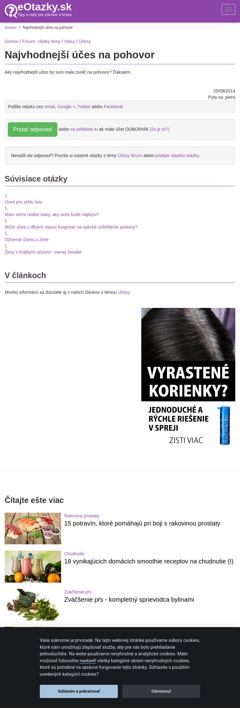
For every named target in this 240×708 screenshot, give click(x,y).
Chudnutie (74, 553)
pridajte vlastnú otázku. (177, 155)
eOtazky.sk (45, 7)
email (49, 106)
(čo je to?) (160, 129)
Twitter (84, 106)
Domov (11, 41)
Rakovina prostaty (81, 515)
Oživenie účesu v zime (27, 239)
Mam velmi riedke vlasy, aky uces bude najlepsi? (52, 214)
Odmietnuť (161, 691)
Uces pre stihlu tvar (23, 201)
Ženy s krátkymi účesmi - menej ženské (43, 252)
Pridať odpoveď (32, 129)
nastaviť (88, 660)
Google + (66, 106)
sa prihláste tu (84, 129)
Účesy (124, 292)
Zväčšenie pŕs (77, 591)
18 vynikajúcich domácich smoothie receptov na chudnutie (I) (148, 561)
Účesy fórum (129, 155)
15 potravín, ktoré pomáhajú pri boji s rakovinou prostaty (142, 523)
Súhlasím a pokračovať (79, 691)
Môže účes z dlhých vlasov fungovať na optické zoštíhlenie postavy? (71, 227)
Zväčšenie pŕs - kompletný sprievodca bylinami (129, 599)
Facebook (113, 106)
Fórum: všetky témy (41, 41)
